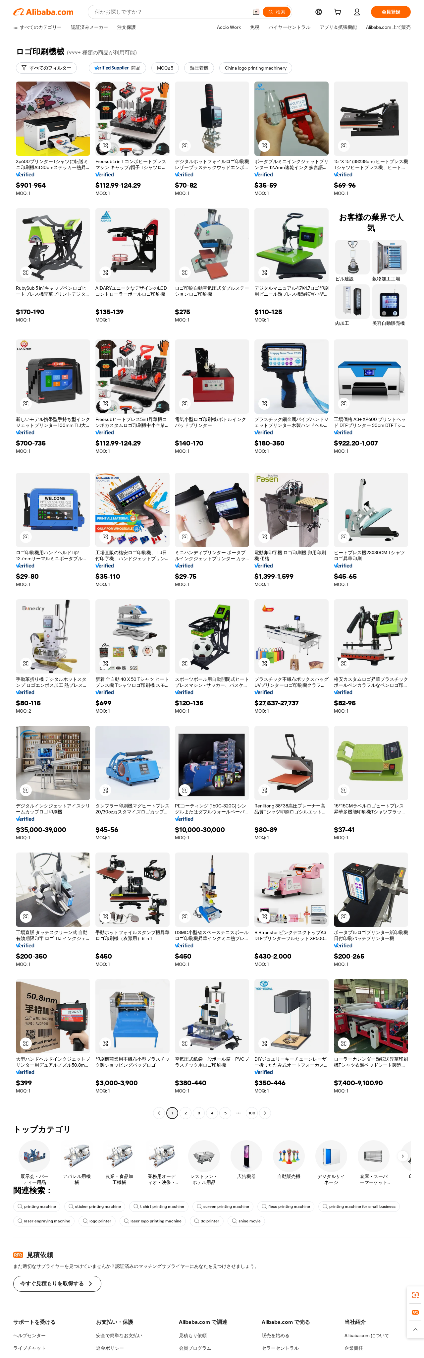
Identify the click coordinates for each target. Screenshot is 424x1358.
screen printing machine (214, 1206)
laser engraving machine (43, 1221)
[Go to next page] (265, 1113)
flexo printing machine (275, 1206)
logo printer (94, 1221)
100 (251, 1113)
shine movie (239, 1221)
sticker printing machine (92, 1206)
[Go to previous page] (159, 1113)
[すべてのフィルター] (46, 68)
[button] (105, 146)
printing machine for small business (346, 1206)
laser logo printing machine (148, 1221)
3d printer (200, 1221)
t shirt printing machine (153, 1206)
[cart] (339, 13)
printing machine (36, 1206)
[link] (415, 1295)
